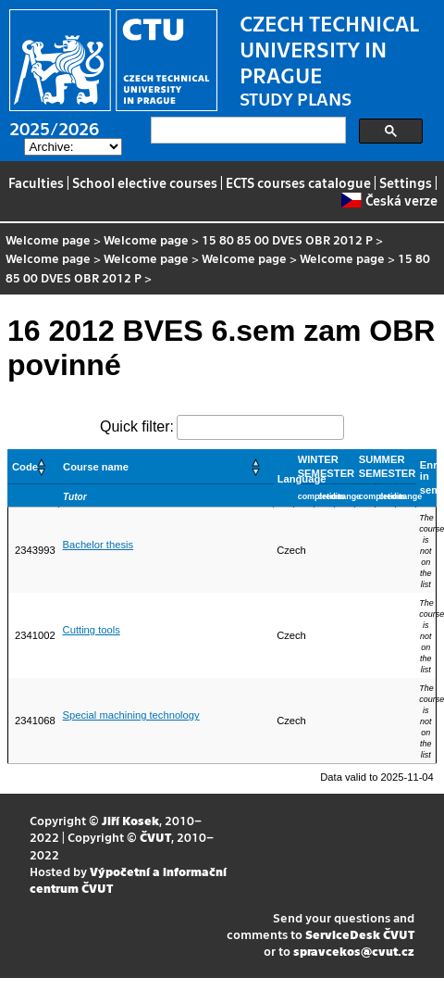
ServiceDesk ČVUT (359, 934)
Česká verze (389, 200)
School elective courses (144, 182)
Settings (405, 182)
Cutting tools (91, 629)
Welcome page (48, 239)
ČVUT (155, 837)
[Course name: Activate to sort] (166, 466)
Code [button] (25, 466)
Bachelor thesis (98, 544)
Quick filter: (137, 426)
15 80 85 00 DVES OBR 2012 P (287, 239)
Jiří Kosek (130, 820)
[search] (246, 130)
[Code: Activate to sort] (33, 466)
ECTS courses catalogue (298, 182)
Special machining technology (131, 715)
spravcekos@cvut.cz (353, 951)
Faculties (36, 182)
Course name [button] (96, 466)
